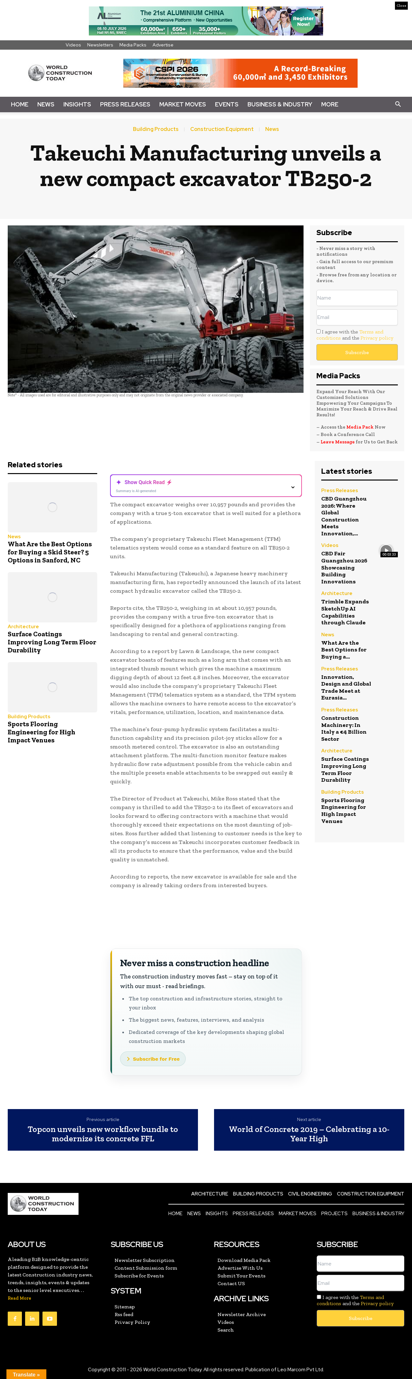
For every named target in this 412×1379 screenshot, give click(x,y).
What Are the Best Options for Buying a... (344, 649)
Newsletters (100, 45)
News (45, 104)
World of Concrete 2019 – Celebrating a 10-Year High (309, 1134)
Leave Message (338, 442)
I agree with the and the (354, 335)
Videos (73, 45)
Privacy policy (376, 338)
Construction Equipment (222, 129)
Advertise (163, 45)
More (329, 104)
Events (227, 104)
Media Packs (132, 45)
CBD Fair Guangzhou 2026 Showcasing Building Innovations (344, 567)
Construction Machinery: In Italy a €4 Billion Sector (344, 728)
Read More (19, 1298)
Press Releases (125, 104)
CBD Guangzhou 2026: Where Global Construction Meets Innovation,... (344, 516)
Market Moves (182, 104)
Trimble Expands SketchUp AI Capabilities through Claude (345, 612)
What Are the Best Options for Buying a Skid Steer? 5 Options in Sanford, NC (50, 552)
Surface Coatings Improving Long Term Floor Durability (52, 642)
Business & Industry (280, 104)
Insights (77, 104)
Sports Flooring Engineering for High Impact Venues (41, 732)
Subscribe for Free (156, 1059)
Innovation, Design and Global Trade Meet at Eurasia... (346, 687)
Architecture (23, 626)
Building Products (156, 129)
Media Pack (360, 427)
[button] (398, 104)
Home (19, 104)
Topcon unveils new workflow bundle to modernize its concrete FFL (103, 1134)
